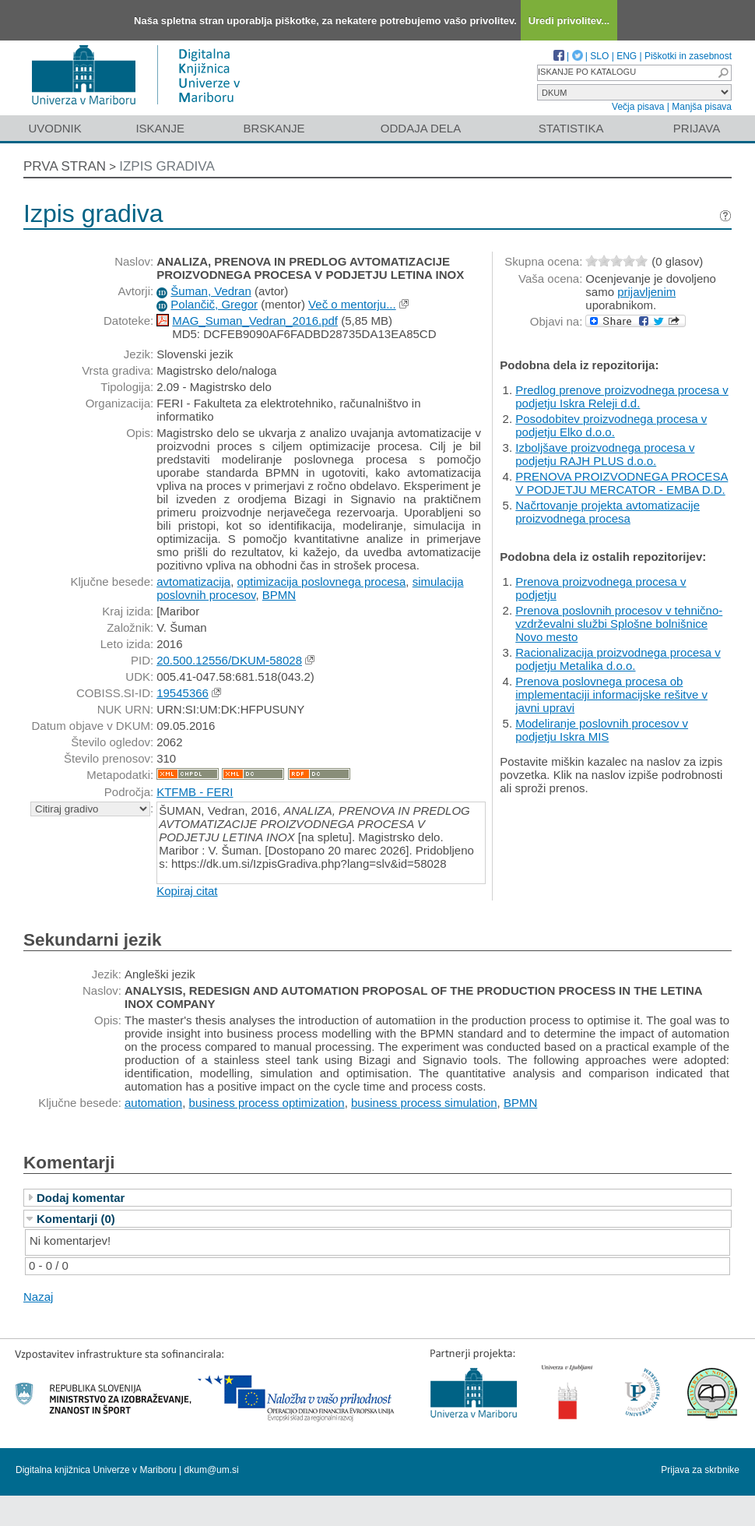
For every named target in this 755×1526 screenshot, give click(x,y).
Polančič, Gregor (214, 304)
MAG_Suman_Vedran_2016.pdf (255, 320)
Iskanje (159, 128)
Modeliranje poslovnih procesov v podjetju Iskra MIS (601, 730)
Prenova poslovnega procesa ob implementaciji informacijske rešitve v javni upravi (611, 694)
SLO (599, 56)
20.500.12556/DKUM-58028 (229, 660)
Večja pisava (638, 106)
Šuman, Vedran (210, 291)
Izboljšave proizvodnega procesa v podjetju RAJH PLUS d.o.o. (604, 454)
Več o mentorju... (352, 304)
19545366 (182, 693)
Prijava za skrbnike (700, 1469)
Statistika (571, 128)
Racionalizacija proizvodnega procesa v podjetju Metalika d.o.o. (617, 659)
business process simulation (424, 1102)
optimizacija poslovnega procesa (321, 581)
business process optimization (267, 1102)
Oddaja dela (421, 128)
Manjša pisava (702, 106)
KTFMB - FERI (194, 791)
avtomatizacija (193, 581)
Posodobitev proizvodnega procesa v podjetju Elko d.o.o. (611, 425)
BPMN (279, 594)
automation (153, 1102)
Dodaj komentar (81, 1197)
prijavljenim (646, 291)
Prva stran (64, 166)
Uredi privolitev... (569, 20)
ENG (626, 56)
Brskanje (273, 128)
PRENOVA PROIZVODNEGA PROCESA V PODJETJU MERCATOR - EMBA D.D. (621, 483)
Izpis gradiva (167, 166)
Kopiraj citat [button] (186, 890)
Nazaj (38, 1296)
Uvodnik (54, 128)
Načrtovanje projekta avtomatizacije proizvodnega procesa (607, 512)
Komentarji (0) (76, 1218)
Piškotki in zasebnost (688, 56)
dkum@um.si (211, 1469)
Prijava (696, 128)
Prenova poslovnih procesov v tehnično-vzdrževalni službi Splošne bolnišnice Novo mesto (618, 623)
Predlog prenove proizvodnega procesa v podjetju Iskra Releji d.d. (622, 396)
